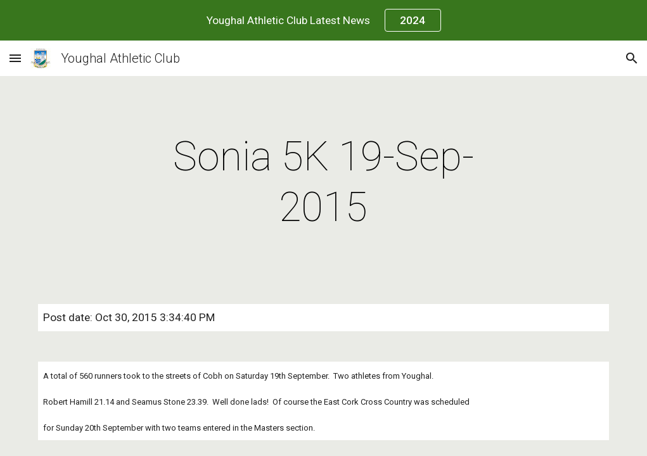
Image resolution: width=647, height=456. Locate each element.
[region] (323, 20)
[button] (15, 58)
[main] (324, 182)
